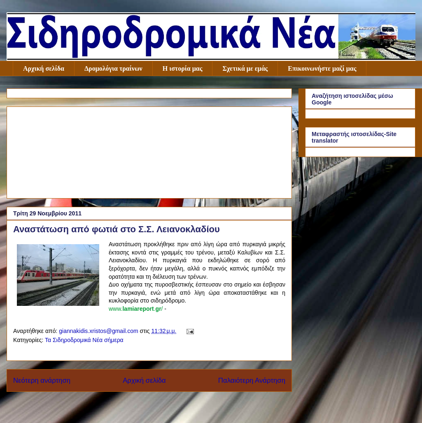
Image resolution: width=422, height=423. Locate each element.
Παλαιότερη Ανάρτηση (251, 380)
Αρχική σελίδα (43, 68)
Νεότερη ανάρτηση (41, 380)
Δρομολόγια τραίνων (113, 68)
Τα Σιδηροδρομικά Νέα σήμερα (84, 340)
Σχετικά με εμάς (245, 68)
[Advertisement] (149, 151)
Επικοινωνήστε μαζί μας (322, 68)
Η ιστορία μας (183, 68)
